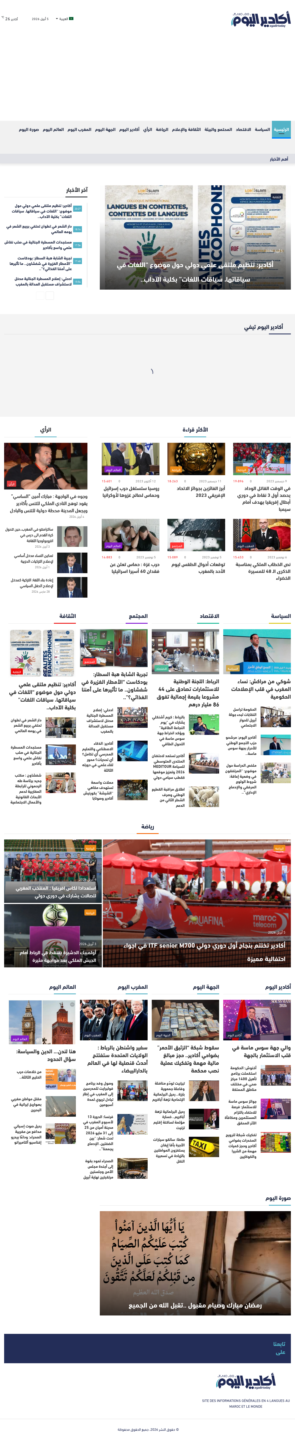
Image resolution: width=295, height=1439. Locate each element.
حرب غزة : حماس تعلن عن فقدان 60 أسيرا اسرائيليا (134, 567)
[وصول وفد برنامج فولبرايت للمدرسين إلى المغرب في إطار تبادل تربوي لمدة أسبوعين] (132, 1090)
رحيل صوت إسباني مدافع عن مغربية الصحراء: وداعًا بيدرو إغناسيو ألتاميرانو (26, 1134)
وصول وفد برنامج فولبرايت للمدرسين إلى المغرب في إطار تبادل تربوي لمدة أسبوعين (98, 1093)
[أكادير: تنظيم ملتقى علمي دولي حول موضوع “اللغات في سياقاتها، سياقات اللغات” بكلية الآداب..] (195, 237)
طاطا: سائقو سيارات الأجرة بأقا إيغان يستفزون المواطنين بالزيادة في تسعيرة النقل (169, 1150)
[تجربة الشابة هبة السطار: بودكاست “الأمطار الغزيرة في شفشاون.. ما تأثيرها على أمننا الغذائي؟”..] (114, 648)
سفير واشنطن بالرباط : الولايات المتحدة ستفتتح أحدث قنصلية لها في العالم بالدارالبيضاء (117, 1058)
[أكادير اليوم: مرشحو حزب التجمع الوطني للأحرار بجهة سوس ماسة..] (276, 745)
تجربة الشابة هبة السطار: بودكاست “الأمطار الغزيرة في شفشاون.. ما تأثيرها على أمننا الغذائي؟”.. (114, 685)
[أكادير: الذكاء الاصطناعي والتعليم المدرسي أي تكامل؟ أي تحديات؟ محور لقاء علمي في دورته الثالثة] (132, 751)
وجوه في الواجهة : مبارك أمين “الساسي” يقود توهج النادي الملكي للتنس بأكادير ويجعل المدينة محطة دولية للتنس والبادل (48, 502)
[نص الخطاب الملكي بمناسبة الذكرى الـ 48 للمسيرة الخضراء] (262, 535)
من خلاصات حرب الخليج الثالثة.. (29, 1074)
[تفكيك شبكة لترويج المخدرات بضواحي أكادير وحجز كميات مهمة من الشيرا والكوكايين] (276, 1142)
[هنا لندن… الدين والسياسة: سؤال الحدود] (42, 1022)
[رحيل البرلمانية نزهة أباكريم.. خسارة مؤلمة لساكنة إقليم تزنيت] (204, 1119)
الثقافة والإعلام (186, 129)
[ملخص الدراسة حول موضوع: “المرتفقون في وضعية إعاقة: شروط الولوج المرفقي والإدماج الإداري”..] (276, 773)
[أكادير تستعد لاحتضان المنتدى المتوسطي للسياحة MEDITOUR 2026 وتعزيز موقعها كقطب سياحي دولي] (204, 763)
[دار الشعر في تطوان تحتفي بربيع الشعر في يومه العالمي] (61, 727)
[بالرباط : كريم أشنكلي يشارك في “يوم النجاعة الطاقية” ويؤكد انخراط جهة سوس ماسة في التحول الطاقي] (204, 724)
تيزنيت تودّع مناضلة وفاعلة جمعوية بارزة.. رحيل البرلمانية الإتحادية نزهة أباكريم (168, 1091)
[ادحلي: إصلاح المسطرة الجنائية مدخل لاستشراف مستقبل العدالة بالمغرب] (132, 717)
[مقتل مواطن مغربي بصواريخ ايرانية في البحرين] (61, 1106)
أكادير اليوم (129, 129)
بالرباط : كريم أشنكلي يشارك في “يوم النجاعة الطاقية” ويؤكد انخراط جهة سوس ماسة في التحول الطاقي (168, 730)
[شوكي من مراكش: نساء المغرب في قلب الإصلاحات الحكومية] (257, 651)
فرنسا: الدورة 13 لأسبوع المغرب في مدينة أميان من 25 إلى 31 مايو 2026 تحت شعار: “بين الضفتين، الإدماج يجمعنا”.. (98, 1132)
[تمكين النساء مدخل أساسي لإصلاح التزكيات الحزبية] (72, 563)
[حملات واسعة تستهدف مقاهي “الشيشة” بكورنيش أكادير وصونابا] (132, 790)
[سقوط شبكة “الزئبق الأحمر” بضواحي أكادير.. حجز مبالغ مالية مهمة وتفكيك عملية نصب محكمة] (185, 1020)
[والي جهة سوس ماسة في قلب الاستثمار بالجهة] (257, 1020)
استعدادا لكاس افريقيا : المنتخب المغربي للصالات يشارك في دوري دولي (59, 887)
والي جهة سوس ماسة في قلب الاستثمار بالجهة (261, 1051)
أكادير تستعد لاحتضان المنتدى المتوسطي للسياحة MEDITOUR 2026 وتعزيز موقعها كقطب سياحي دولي (168, 766)
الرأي (147, 129)
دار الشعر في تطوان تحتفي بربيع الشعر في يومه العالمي (26, 725)
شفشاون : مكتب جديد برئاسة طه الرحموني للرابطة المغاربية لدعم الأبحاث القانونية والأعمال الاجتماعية (26, 788)
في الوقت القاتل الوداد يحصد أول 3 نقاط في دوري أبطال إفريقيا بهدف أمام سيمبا (264, 498)
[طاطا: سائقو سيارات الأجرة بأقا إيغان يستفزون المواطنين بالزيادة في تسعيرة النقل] (204, 1147)
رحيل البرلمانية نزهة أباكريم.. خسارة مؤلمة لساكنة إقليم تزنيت (169, 1119)
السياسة (262, 129)
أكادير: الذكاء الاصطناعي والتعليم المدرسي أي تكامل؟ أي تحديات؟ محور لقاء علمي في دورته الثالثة (97, 757)
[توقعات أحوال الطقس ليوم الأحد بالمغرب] (196, 535)
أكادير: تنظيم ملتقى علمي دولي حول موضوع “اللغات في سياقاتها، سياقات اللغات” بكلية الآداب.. (195, 262)
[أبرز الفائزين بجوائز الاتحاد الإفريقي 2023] (196, 459)
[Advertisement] (147, 79)
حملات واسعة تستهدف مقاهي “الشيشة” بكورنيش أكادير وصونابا (98, 790)
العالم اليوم (53, 129)
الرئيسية (281, 129)
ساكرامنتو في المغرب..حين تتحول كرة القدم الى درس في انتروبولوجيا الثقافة (29, 534)
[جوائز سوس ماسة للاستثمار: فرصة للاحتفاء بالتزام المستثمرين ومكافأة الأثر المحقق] (276, 1109)
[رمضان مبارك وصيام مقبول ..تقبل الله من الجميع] (195, 1263)
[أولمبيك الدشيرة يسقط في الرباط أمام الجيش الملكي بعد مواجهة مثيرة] (53, 935)
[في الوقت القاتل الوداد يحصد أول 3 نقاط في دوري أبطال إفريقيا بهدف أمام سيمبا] (262, 459)
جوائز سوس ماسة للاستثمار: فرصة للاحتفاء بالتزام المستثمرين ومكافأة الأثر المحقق (241, 1112)
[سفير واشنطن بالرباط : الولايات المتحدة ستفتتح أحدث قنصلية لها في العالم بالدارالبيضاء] (114, 1020)
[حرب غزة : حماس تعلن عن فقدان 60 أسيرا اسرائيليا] (130, 535)
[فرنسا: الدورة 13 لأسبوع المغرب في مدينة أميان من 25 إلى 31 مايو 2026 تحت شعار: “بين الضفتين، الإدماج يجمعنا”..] (132, 1124)
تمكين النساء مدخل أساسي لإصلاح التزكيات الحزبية (33, 558)
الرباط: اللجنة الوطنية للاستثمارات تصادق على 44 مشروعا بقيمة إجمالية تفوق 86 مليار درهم (188, 692)
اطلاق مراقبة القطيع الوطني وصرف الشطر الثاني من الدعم (168, 797)
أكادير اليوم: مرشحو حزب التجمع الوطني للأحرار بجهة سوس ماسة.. (241, 745)
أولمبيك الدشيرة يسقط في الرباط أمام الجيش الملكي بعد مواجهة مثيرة (53, 955)
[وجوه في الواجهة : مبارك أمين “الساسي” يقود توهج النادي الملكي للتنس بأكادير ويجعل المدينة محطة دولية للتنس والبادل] (45, 466)
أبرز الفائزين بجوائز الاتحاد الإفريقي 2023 (201, 491)
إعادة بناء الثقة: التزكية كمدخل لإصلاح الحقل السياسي (32, 582)
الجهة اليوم (105, 129)
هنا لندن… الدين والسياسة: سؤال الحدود (46, 1054)
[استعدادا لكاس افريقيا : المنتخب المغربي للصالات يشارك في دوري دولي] (53, 871)
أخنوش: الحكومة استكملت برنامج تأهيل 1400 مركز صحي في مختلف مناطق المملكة (243, 1078)
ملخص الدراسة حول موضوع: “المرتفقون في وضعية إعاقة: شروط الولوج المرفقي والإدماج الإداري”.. (241, 779)
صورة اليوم (29, 129)
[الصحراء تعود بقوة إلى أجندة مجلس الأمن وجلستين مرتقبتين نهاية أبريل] (132, 1168)
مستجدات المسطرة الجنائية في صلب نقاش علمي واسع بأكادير (26, 755)
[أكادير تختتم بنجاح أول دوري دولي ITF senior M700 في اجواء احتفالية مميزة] (197, 903)
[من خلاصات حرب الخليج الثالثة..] (61, 1079)
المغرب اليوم (79, 129)
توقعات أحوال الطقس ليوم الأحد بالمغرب (198, 567)
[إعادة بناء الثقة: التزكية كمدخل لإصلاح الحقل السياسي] (72, 587)
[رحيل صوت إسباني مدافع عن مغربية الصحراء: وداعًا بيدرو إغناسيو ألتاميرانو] (61, 1133)
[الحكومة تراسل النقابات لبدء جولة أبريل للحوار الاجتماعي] (276, 717)
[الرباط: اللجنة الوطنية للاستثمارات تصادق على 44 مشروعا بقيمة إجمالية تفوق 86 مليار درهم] (185, 651)
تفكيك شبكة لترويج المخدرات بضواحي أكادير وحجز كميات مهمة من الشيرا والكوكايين (241, 1145)
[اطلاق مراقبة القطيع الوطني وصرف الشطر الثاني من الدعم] (204, 796)
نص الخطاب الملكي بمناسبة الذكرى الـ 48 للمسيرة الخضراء (263, 570)
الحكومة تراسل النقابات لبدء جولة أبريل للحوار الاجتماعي (243, 717)
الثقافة (276, 197)
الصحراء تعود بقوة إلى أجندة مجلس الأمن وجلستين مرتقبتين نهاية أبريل (98, 1168)
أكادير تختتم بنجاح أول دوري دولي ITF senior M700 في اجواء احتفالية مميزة (199, 949)
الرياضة (162, 129)
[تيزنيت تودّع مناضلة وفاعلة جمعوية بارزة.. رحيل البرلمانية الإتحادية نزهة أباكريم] (204, 1090)
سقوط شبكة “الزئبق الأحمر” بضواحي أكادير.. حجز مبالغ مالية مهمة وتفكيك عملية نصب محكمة (188, 1058)
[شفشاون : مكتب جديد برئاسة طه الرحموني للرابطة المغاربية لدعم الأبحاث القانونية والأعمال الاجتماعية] (61, 782)
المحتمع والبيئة (218, 129)
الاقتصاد (243, 129)
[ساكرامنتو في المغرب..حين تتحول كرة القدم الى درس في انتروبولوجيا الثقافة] (72, 536)
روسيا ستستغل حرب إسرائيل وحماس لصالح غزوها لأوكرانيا (131, 491)
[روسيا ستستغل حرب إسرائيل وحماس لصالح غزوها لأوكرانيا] (130, 459)
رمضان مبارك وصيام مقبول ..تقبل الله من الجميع (195, 1295)
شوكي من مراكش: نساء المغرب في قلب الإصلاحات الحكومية (261, 688)
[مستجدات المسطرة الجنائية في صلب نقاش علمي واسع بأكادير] (61, 754)
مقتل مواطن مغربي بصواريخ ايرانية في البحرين (26, 1104)
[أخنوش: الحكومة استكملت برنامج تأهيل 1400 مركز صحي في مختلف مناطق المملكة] (276, 1075)
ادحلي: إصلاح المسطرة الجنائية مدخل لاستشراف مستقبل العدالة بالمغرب (100, 720)
